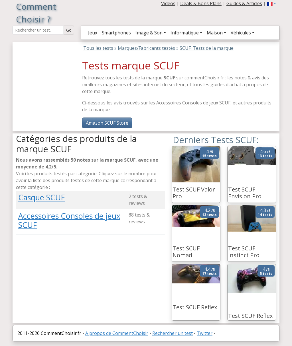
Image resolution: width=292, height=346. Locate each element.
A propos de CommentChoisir (116, 333)
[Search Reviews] (38, 30)
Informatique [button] (185, 33)
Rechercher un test (172, 333)
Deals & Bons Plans (201, 3)
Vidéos (168, 3)
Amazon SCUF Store (107, 123)
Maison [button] (215, 33)
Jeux (92, 33)
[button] (271, 3)
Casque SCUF (41, 197)
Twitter (204, 333)
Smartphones (116, 33)
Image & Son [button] (149, 33)
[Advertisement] (51, 77)
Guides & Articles (244, 3)
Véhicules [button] (241, 33)
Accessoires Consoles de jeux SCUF (69, 220)
